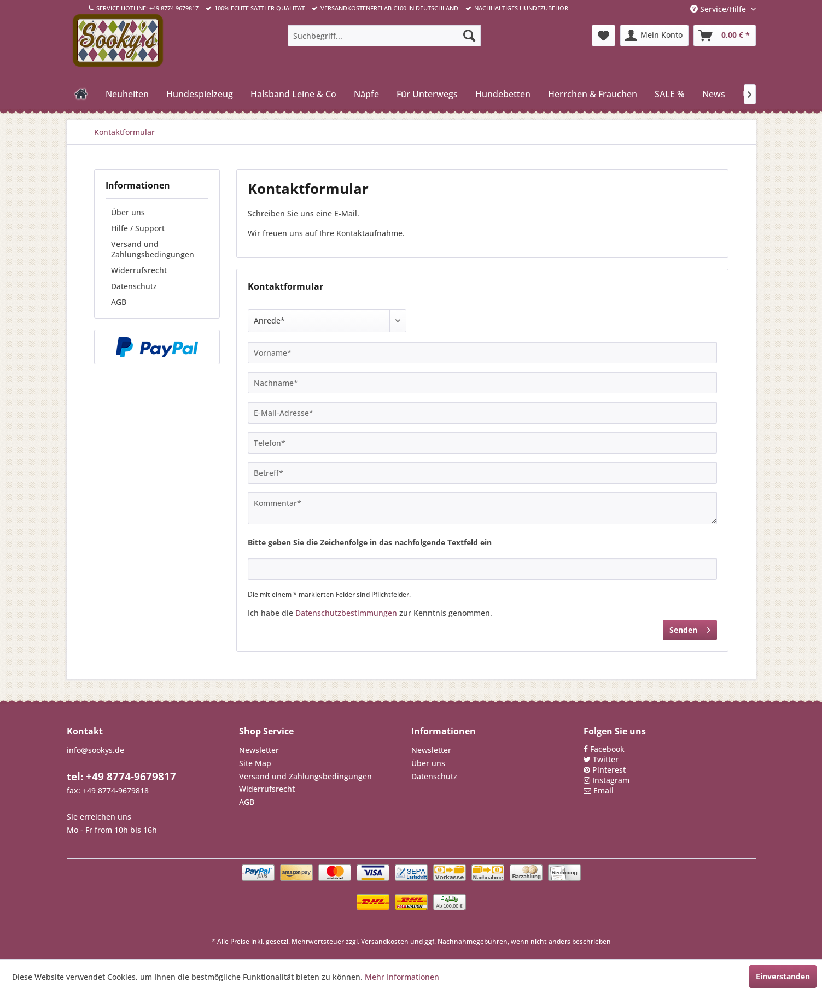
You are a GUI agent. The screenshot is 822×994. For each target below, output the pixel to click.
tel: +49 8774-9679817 (121, 776)
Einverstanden (783, 976)
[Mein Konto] (654, 35)
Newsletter (259, 750)
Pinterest (609, 769)
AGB (118, 302)
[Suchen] (469, 35)
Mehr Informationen (402, 977)
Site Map (255, 763)
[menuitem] (384, 35)
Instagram (610, 780)
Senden (689, 628)
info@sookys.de (95, 750)
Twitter (606, 759)
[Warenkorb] (724, 35)
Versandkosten (385, 941)
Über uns (128, 212)
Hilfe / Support (138, 228)
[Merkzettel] (603, 35)
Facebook (607, 749)
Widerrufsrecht (139, 270)
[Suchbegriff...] (384, 35)
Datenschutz (134, 286)
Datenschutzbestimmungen (346, 613)
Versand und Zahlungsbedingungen (152, 249)
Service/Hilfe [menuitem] (719, 9)
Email (603, 790)
